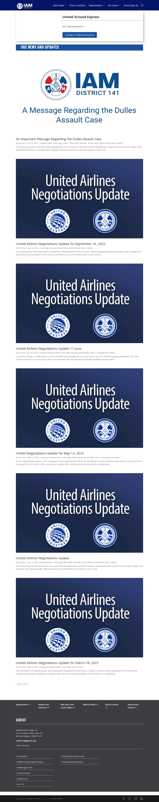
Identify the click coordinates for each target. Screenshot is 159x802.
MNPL (65, 143)
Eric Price (22, 143)
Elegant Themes (33, 798)
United (119, 143)
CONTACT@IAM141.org (26, 741)
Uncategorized (102, 353)
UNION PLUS (22, 779)
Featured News (46, 143)
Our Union (113, 5)
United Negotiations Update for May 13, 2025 (50, 453)
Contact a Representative (79, 35)
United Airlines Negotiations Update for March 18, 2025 (57, 663)
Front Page (57, 143)
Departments (95, 5)
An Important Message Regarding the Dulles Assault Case (58, 139)
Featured (43, 353)
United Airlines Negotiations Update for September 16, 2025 (60, 243)
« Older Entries (22, 684)
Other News (74, 143)
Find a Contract (77, 5)
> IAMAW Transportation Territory (30, 762)
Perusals (83, 143)
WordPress (58, 798)
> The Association (23, 773)
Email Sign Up (131, 5)
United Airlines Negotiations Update (42, 558)
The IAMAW (21, 756)
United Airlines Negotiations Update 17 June (48, 348)
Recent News (93, 143)
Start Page (58, 5)
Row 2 (113, 143)
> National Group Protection (72, 762)
